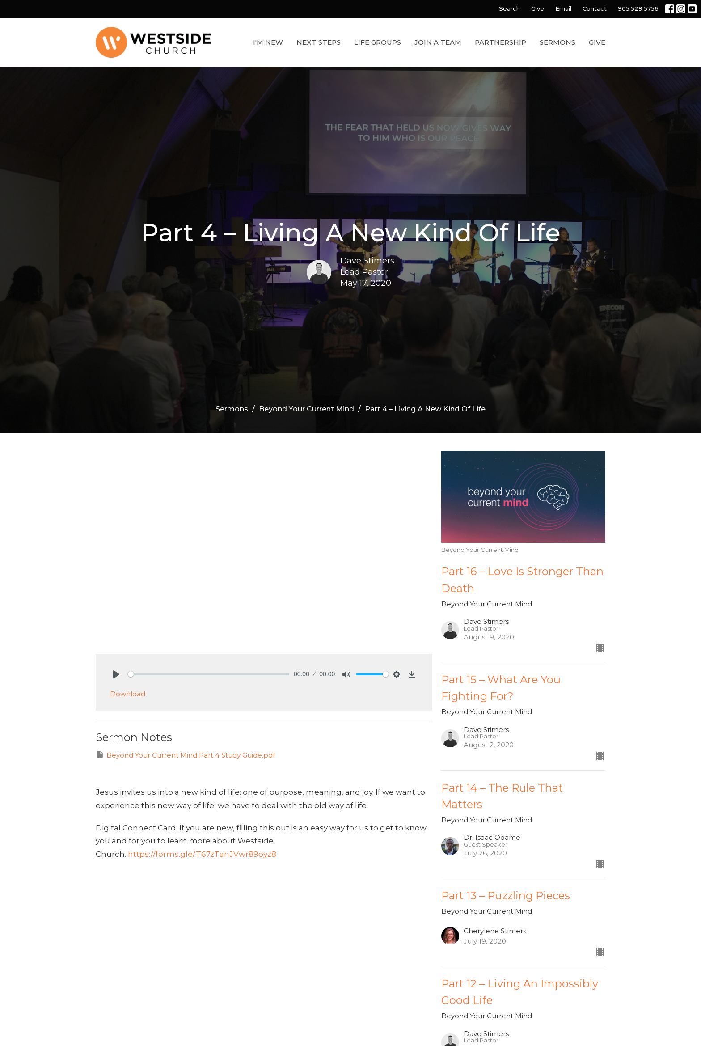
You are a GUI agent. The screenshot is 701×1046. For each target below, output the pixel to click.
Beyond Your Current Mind (306, 409)
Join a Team (437, 42)
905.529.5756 (638, 8)
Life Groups (377, 42)
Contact (595, 8)
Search (509, 8)
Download (127, 694)
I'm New (268, 42)
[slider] (208, 674)
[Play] (116, 674)
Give (537, 8)
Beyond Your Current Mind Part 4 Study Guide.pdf (185, 754)
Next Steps (318, 42)
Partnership (500, 42)
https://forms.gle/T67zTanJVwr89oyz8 (202, 854)
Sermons (557, 42)
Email (563, 8)
